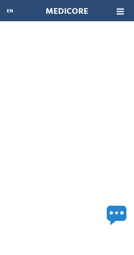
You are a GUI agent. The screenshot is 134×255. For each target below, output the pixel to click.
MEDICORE (66, 12)
